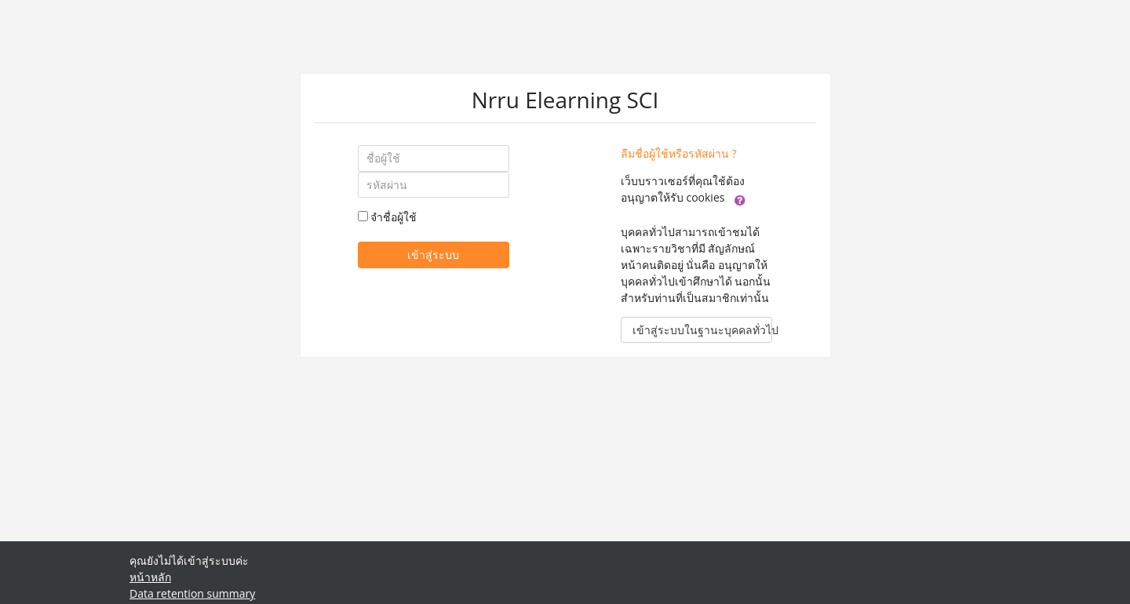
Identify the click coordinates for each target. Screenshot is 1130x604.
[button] (740, 198)
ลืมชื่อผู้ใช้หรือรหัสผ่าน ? (679, 153)
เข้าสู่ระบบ (433, 254)
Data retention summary (192, 593)
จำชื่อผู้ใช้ (393, 216)
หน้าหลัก (150, 576)
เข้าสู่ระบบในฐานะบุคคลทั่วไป (702, 329)
